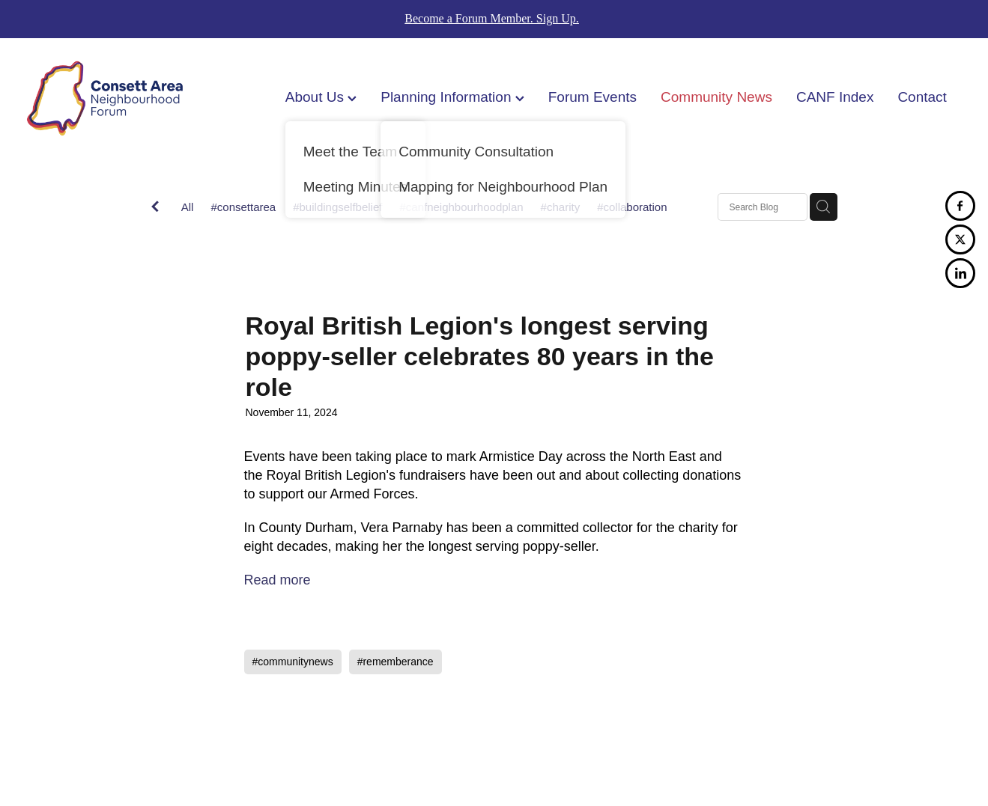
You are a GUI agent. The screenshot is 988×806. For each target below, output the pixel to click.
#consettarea (243, 207)
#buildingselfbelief (337, 207)
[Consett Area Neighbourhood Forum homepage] (119, 98)
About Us (321, 97)
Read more (277, 580)
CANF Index (834, 97)
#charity (561, 207)
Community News (716, 97)
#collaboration (632, 207)
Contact (921, 97)
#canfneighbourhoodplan (461, 207)
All (187, 207)
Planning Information (452, 97)
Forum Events (592, 97)
